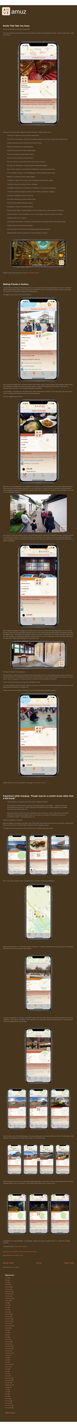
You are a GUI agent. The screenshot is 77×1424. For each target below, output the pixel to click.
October (7, 1296)
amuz (18, 11)
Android (36, 273)
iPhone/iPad (30, 273)
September (8, 1298)
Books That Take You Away (16, 26)
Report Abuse (10, 1413)
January (7, 1289)
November (8, 1294)
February (7, 1287)
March (7, 1284)
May (6, 1280)
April (6, 1282)
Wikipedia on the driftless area (14, 1255)
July (6, 1303)
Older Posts (69, 1263)
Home (38, 1263)
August (7, 1300)
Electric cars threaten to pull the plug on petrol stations (21, 1251)
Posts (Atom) (15, 1267)
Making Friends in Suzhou (16, 284)
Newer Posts (8, 1263)
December (8, 1291)
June (6, 1278)
